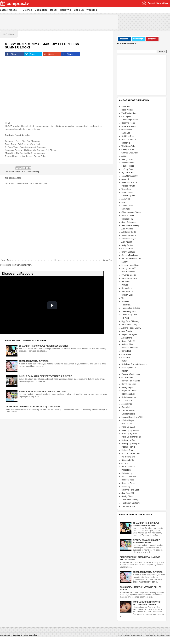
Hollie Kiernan (127, 110)
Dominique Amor (128, 367)
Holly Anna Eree (128, 394)
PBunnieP (125, 282)
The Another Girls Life (130, 308)
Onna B (124, 463)
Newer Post (6, 260)
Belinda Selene (128, 163)
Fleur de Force (127, 166)
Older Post (107, 260)
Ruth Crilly (125, 486)
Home (57, 260)
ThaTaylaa (125, 305)
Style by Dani (127, 295)
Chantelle (125, 357)
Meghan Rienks (128, 447)
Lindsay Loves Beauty (130, 265)
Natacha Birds (127, 460)
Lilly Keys (125, 106)
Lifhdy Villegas (127, 420)
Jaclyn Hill (125, 199)
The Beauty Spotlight (130, 503)
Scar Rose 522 (127, 493)
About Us (5, 635)
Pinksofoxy (126, 470)
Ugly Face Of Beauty (130, 321)
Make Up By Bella (129, 433)
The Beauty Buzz (128, 311)
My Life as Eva (127, 172)
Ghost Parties (127, 377)
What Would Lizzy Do (130, 324)
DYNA (124, 361)
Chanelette (126, 354)
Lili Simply (125, 209)
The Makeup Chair (129, 315)
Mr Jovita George (128, 275)
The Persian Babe (129, 113)
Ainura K (125, 179)
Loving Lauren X (128, 268)
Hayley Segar (127, 387)
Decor (53, 10)
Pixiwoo (124, 285)
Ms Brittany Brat (128, 457)
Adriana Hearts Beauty (131, 328)
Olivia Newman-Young (131, 212)
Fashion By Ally (128, 196)
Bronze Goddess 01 (130, 348)
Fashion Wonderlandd (130, 374)
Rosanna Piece (128, 483)
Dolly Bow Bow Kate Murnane (134, 364)
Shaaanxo (125, 143)
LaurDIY (125, 262)
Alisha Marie (126, 338)
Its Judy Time (127, 169)
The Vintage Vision (129, 120)
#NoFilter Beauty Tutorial (34, 361)
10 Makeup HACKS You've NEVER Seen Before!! (43, 346)
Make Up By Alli (128, 427)
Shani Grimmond (128, 222)
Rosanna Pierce (128, 123)
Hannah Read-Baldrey (131, 258)
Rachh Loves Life (128, 476)
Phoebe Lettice (127, 215)
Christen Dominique (129, 255)
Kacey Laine (126, 407)
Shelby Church (127, 496)
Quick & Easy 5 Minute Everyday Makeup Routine (45, 376)
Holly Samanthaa (128, 397)
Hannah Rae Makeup (130, 381)
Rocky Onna (126, 288)
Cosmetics (41, 10)
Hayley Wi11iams (128, 391)
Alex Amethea (127, 229)
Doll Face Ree (127, 136)
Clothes (27, 10)
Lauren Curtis (26, 172)
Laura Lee (125, 133)
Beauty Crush (127, 159)
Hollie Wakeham (128, 126)
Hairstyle (65, 10)
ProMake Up (126, 473)
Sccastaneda (127, 219)
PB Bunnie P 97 (128, 467)
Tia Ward (125, 318)
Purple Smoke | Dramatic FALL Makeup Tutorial (146, 603)
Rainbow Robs (127, 480)
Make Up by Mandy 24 (131, 437)
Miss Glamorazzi (128, 139)
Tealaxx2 (125, 301)
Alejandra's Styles (129, 334)
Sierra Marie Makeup (130, 225)
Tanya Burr (126, 189)
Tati (123, 298)
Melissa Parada (128, 186)
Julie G (124, 202)
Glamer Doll (126, 130)
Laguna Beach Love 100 (131, 417)
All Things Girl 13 (128, 232)
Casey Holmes (127, 149)
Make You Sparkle (129, 182)
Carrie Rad (126, 351)
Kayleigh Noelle (128, 414)
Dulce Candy (127, 192)
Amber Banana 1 (128, 235)
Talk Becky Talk (128, 146)
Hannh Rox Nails (128, 384)
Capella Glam (127, 248)
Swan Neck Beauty (129, 500)
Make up (79, 10)
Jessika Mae (126, 404)
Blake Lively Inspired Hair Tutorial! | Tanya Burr (33, 407)
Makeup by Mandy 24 (130, 443)
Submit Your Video (158, 3)
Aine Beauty (126, 331)
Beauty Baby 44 (128, 341)
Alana (123, 156)
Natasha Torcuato (129, 278)
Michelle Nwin (127, 450)
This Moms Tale (128, 506)
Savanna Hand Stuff (130, 490)
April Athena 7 (127, 242)
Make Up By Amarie (130, 430)
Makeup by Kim (128, 440)
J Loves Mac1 (127, 400)
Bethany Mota (127, 344)
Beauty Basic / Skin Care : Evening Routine (42, 391)
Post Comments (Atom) (22, 265)
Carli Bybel (126, 116)
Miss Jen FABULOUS (130, 453)
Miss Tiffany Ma (128, 272)
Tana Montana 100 (129, 176)
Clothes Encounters (129, 153)
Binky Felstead (127, 245)
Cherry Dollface (128, 252)
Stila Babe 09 (127, 291)
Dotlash (124, 371)
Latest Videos (8, 10)
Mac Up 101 (126, 424)
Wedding (91, 10)
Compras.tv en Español (25, 635)
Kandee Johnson (128, 410)
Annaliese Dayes (128, 239)
